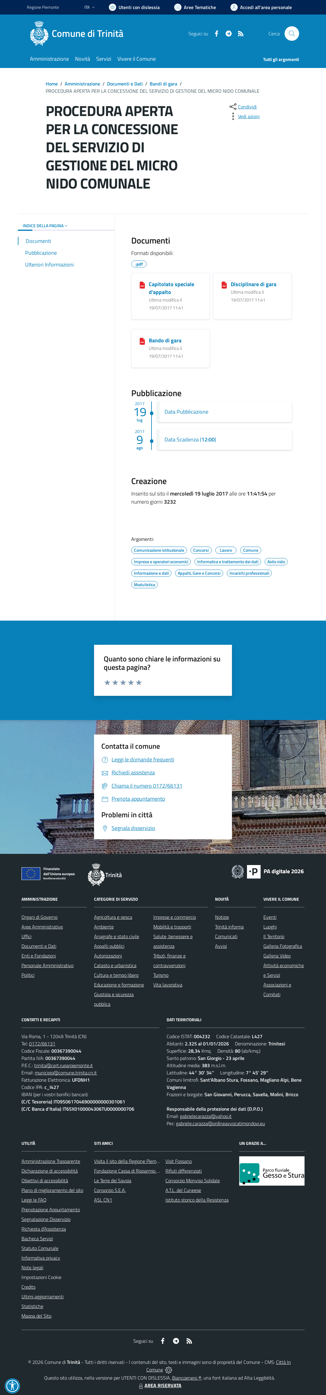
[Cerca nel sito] (292, 33)
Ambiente (104, 926)
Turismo (160, 975)
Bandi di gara (163, 83)
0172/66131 (42, 1043)
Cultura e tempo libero (116, 975)
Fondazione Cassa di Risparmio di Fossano (136, 1170)
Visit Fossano (178, 1161)
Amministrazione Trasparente (50, 1161)
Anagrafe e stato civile (116, 936)
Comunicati (226, 936)
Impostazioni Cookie (41, 1277)
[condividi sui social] (242, 106)
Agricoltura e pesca (113, 917)
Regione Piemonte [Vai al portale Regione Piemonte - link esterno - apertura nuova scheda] (43, 7)
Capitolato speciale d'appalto (171, 288)
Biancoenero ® (186, 1377)
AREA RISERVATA (159, 1385)
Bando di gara (165, 340)
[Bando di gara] (142, 341)
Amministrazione (82, 83)
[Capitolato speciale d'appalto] (142, 284)
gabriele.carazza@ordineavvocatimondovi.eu (220, 1123)
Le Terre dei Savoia (112, 1180)
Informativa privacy (40, 1257)
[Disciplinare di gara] (224, 284)
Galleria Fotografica (282, 946)
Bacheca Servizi (37, 1238)
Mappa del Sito (36, 1315)
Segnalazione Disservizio (45, 1219)
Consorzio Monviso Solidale (192, 1180)
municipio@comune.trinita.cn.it (66, 1072)
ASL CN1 (103, 1199)
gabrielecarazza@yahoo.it (206, 1116)
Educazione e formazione (119, 984)
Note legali (32, 1267)
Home (52, 83)
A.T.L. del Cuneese (183, 1190)
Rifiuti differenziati (183, 1170)
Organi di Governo (39, 917)
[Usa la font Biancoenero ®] (134, 7)
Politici (27, 975)
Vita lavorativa (167, 984)
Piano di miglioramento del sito (52, 1190)
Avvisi (221, 946)
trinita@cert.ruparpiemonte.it (63, 1065)
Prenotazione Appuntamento (50, 1209)
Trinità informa (229, 926)
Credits (28, 1286)
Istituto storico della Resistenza (197, 1199)
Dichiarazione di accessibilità (49, 1170)
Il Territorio (273, 936)
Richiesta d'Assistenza (43, 1228)
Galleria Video (277, 955)
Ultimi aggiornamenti (42, 1296)
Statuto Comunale (39, 1248)
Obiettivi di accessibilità (44, 1180)
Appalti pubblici (109, 946)
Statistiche (32, 1306)
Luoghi (270, 926)
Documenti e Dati (125, 83)
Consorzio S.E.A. (110, 1190)
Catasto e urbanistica (115, 965)
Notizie (222, 917)
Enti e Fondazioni (38, 955)
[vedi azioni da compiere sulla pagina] (244, 116)
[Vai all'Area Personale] (261, 7)
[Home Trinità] (79, 33)
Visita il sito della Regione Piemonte (130, 1161)
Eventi (269, 917)
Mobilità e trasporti (172, 926)
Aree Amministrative (42, 926)
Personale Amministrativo (47, 965)
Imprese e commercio (174, 917)
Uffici (26, 936)
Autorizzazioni (108, 955)
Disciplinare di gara (253, 284)
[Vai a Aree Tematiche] (195, 7)
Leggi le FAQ (34, 1199)
